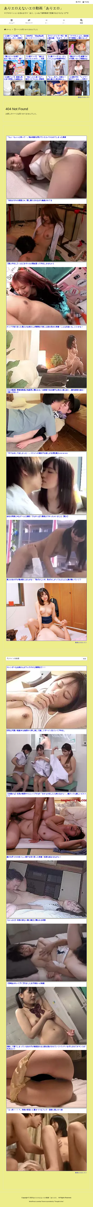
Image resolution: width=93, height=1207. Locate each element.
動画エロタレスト (84, 97)
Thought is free (58, 1201)
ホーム (8, 29)
